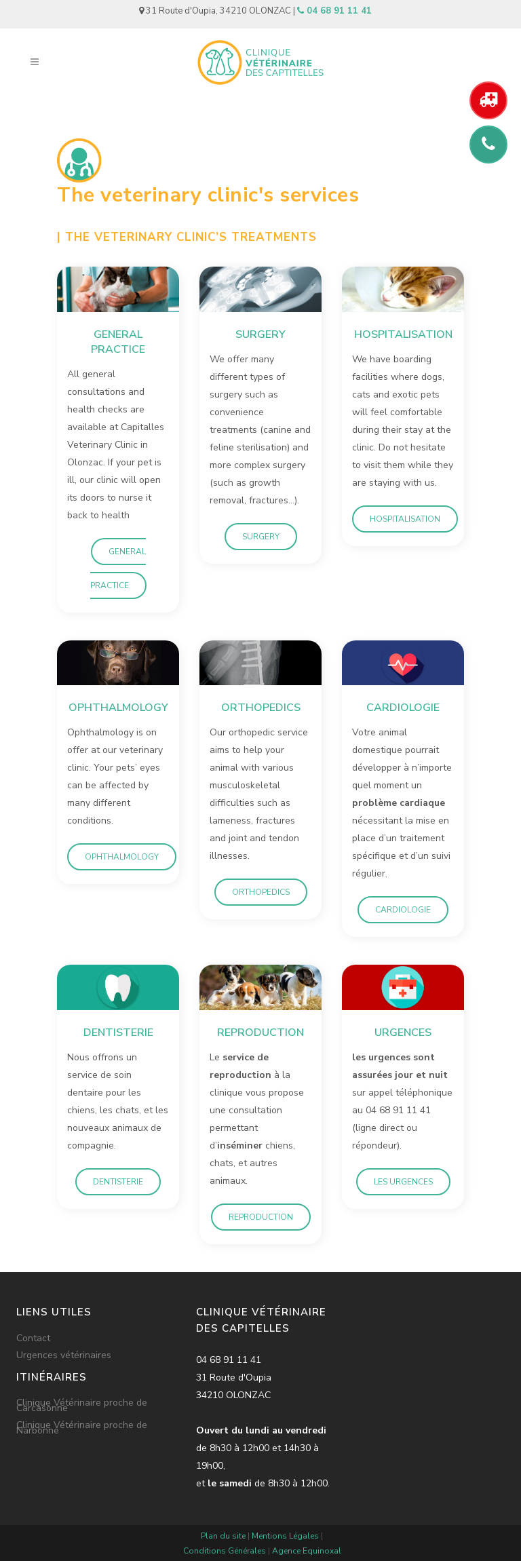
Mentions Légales (285, 1535)
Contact (33, 1338)
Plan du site (223, 1535)
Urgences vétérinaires (63, 1355)
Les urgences (403, 1181)
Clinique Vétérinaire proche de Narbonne (81, 1428)
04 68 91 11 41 (334, 11)
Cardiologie (403, 909)
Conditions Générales (224, 1550)
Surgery (260, 536)
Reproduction (261, 1217)
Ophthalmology (122, 856)
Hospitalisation (405, 519)
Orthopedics (261, 892)
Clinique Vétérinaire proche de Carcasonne (81, 1405)
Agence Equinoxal (306, 1550)
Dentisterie (118, 1181)
